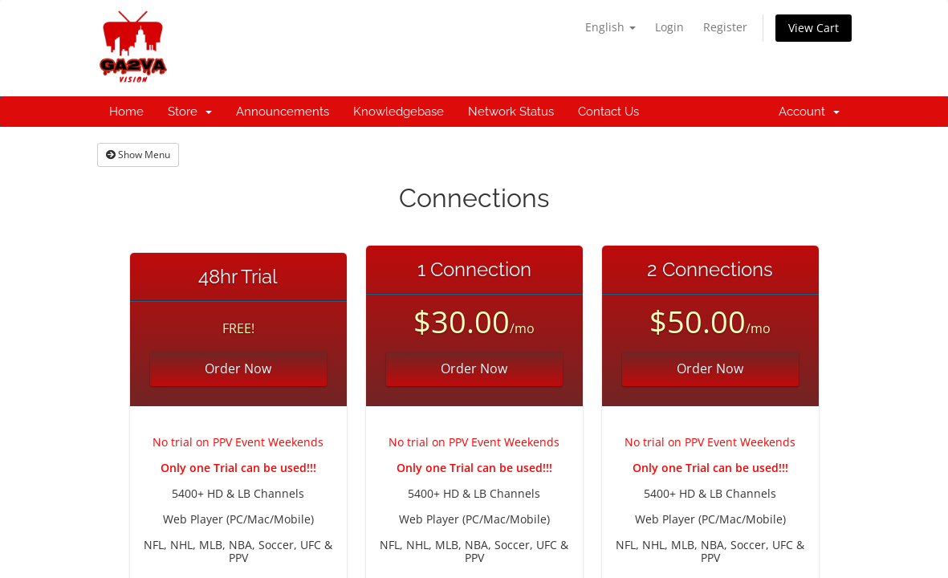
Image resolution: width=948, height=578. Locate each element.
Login (669, 27)
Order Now (238, 368)
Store (190, 111)
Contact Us (608, 111)
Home (126, 111)
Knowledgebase (398, 111)
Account (809, 111)
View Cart (813, 27)
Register (725, 27)
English (610, 27)
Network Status (511, 111)
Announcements (282, 111)
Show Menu (138, 154)
